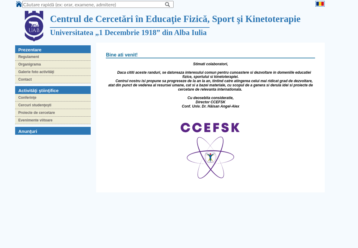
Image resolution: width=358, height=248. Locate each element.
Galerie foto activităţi (36, 72)
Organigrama (29, 64)
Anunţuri (27, 131)
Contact (25, 79)
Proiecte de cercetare (36, 113)
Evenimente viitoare (35, 120)
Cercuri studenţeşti (34, 105)
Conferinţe (27, 97)
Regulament (28, 57)
